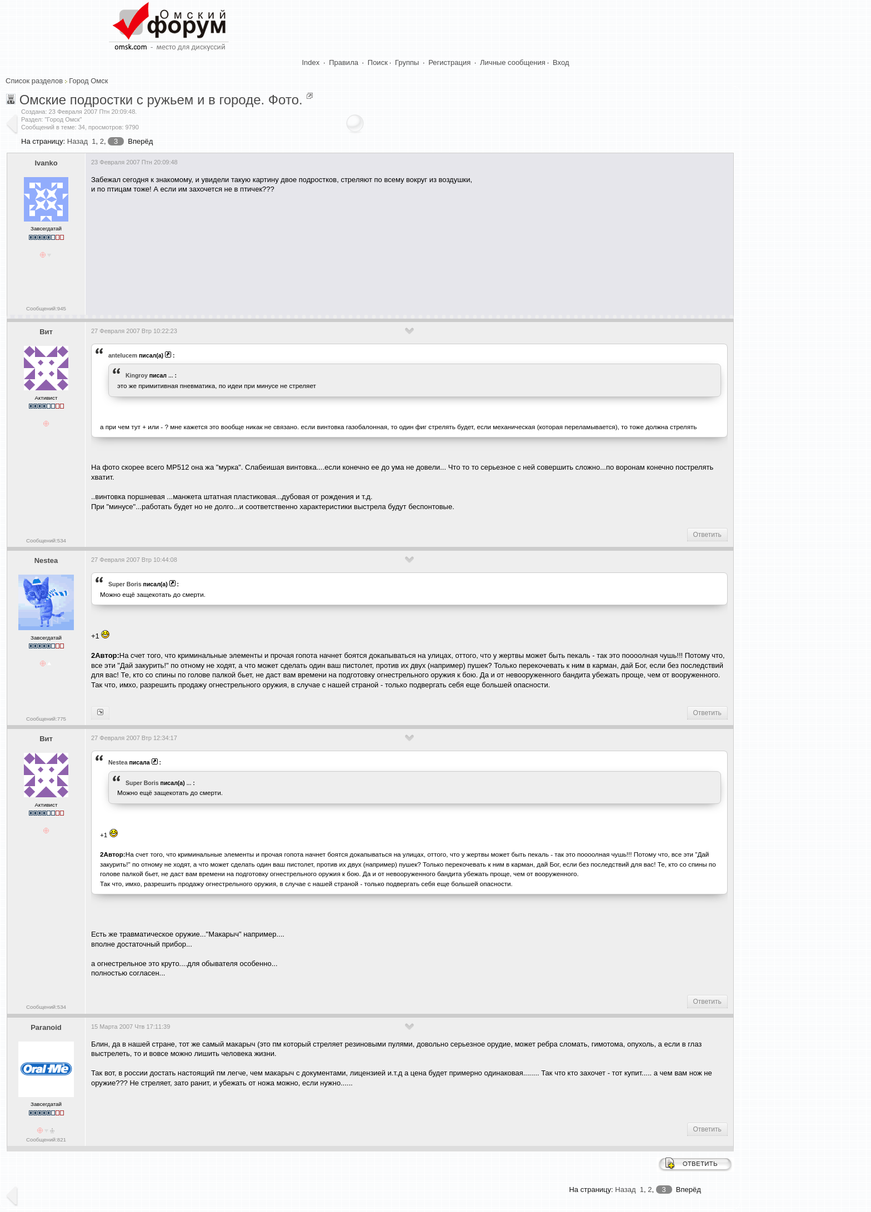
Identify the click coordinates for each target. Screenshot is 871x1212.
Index (311, 62)
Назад (77, 141)
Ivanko (45, 163)
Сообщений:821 (46, 1139)
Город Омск (88, 81)
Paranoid (46, 1027)
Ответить (707, 535)
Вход (561, 62)
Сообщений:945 (46, 308)
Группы (407, 62)
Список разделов (34, 81)
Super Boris (125, 584)
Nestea (46, 560)
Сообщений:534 (46, 540)
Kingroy (137, 375)
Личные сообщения (512, 62)
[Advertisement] (293, 265)
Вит (46, 332)
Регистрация (449, 62)
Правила (343, 62)
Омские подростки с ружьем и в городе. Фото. (161, 99)
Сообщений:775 (46, 719)
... (170, 375)
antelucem (122, 355)
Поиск (378, 62)
